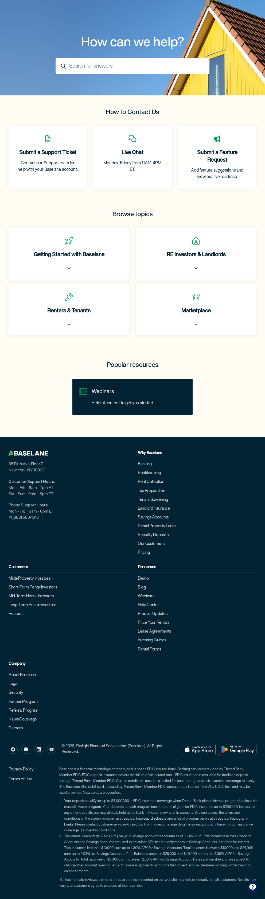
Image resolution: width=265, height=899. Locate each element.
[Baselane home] (31, 453)
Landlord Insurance (154, 508)
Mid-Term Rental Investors (31, 596)
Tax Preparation (151, 491)
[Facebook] (13, 749)
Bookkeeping (149, 473)
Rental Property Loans (157, 526)
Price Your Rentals (153, 623)
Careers (16, 728)
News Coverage (23, 719)
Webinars (103, 391)
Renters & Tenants (69, 311)
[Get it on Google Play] (237, 749)
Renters (15, 614)
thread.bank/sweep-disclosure (143, 818)
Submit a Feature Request (217, 156)
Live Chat (132, 153)
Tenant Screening (153, 500)
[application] (252, 886)
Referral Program (23, 710)
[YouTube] (51, 749)
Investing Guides (152, 640)
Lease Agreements (154, 631)
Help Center (148, 605)
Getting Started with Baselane (69, 255)
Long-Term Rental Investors (32, 605)
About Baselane (22, 675)
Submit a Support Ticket (47, 153)
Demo (143, 578)
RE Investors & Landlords (196, 255)
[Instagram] (25, 749)
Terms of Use (21, 779)
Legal (13, 684)
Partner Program (23, 702)
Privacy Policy (21, 769)
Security (16, 693)
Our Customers (151, 544)
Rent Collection (151, 482)
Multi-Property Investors (29, 578)
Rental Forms (149, 649)
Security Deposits (153, 535)
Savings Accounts (153, 517)
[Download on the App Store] (199, 749)
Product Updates (152, 614)
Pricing (144, 553)
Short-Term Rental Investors (33, 587)
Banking (145, 464)
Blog (142, 587)
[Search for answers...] (132, 66)
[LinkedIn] (38, 749)
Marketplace (196, 311)
